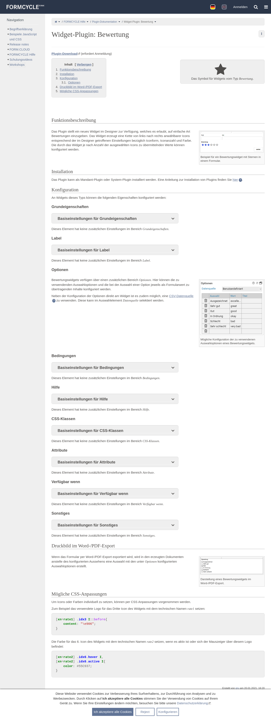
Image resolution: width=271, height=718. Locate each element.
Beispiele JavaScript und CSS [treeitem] (23, 37)
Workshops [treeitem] (17, 64)
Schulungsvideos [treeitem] (21, 59)
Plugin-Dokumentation (104, 21)
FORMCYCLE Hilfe (75, 21)
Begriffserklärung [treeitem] (21, 29)
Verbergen (84, 64)
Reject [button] (145, 712)
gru (237, 688)
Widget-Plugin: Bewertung (138, 21)
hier (235, 179)
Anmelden (240, 7)
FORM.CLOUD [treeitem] (20, 49)
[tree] (22, 47)
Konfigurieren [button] (167, 712)
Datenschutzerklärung (192, 703)
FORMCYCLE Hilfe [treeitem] (22, 54)
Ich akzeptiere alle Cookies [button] (113, 712)
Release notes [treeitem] (19, 44)
